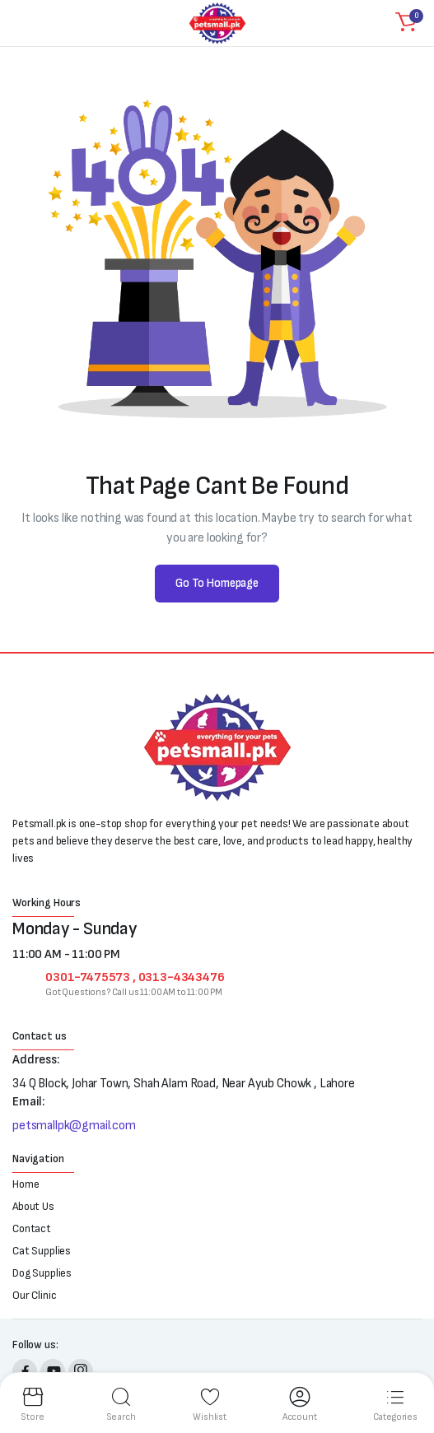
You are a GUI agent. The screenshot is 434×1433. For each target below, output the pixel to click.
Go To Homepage (217, 583)
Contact (31, 1228)
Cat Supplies (41, 1251)
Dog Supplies (42, 1273)
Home (25, 1184)
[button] (406, 23)
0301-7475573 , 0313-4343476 (135, 977)
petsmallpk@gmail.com (74, 1125)
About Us (33, 1206)
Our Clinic (34, 1295)
